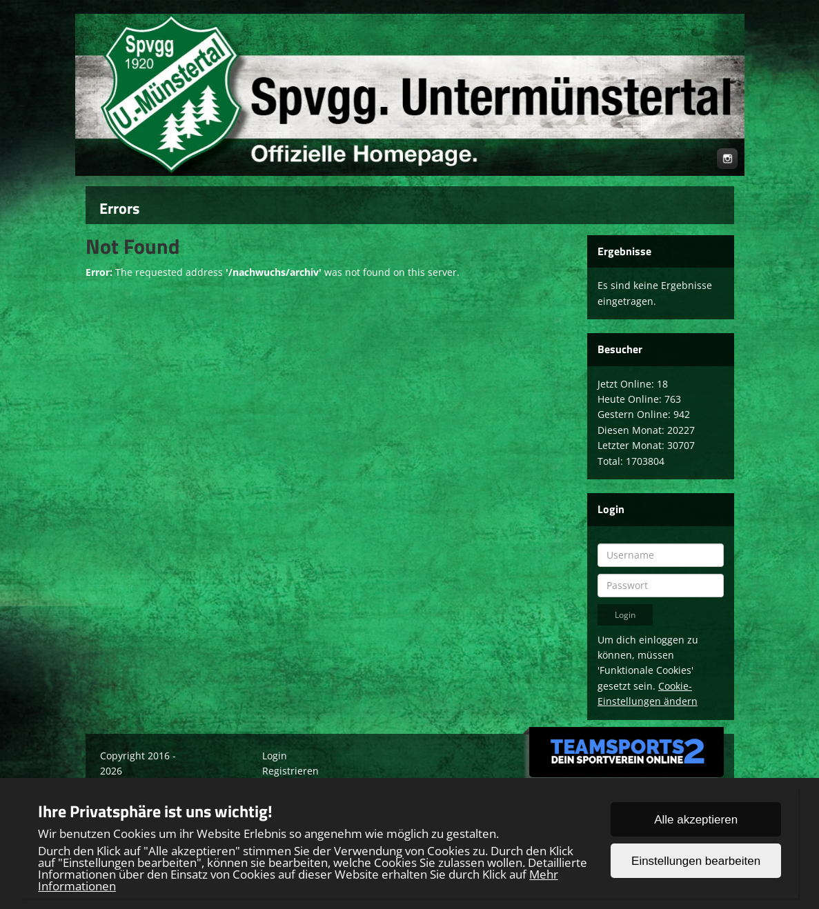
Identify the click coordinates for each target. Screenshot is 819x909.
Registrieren (290, 770)
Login (274, 755)
